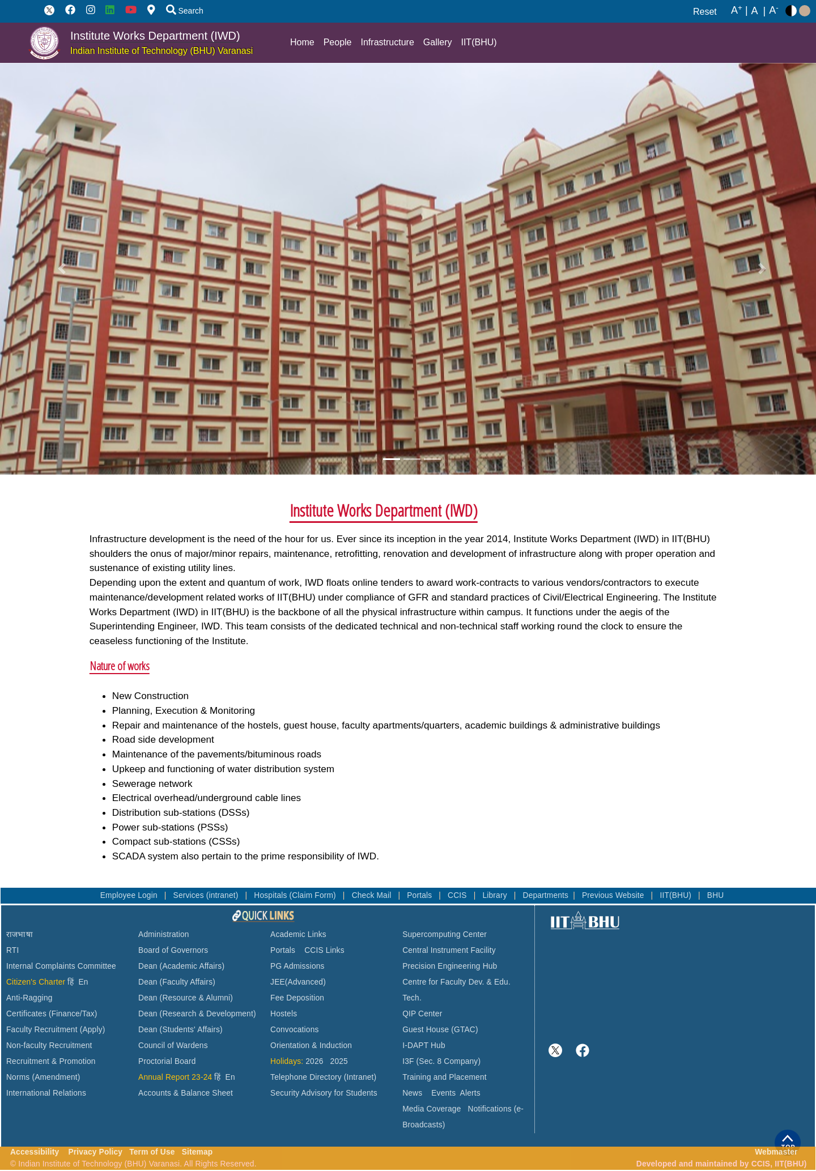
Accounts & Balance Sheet (185, 1093)
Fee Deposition (297, 998)
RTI (12, 950)
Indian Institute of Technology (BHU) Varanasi (161, 51)
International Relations (46, 1093)
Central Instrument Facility (449, 950)
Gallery (437, 42)
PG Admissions (297, 966)
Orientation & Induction (311, 1045)
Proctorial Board (167, 1061)
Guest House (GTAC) (440, 1029)
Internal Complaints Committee (61, 966)
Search (184, 10)
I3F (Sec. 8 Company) (441, 1061)
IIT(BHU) (478, 42)
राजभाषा (19, 934)
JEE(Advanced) (298, 982)
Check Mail (373, 895)
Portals (420, 895)
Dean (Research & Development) (197, 1014)
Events (443, 1093)
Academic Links (298, 934)
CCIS (458, 895)
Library (495, 895)
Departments (546, 895)
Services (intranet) (207, 895)
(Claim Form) (314, 895)
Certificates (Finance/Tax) (51, 1014)
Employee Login (130, 895)
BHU (715, 895)
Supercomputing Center (444, 934)
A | (739, 11)
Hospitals (271, 895)
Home (302, 42)
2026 (314, 1061)
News (412, 1093)
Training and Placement (444, 1077)
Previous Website (614, 895)
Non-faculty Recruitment (49, 1045)
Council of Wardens (173, 1045)
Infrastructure (387, 42)
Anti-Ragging (29, 998)
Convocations (294, 1029)
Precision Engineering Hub (449, 966)
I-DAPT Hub (423, 1045)
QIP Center (422, 1014)
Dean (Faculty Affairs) (176, 982)
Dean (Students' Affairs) (180, 1029)
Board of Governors (173, 950)
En (83, 982)
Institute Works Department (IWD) (155, 35)
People (338, 42)
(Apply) (92, 1029)
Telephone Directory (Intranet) (323, 1077)
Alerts (470, 1093)
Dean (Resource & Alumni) (185, 998)
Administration (163, 934)
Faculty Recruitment (42, 1029)
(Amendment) (56, 1077)
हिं (70, 982)
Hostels (283, 1014)
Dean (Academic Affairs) (181, 966)
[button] (62, 269)
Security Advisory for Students (323, 1093)
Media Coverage (431, 1109)
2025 (339, 1061)
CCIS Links (324, 950)
